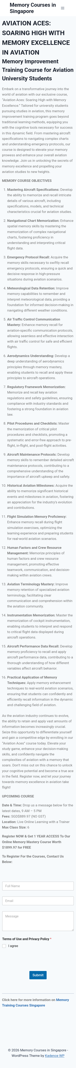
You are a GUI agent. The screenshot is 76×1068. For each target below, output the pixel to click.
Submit (37, 975)
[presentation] (33, 968)
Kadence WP (54, 1056)
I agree (13, 946)
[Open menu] (62, 8)
